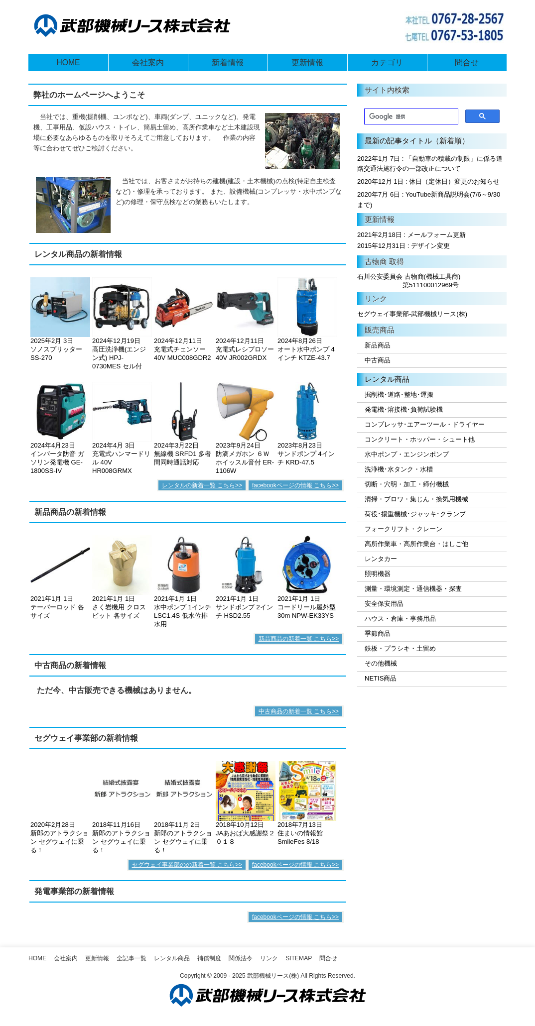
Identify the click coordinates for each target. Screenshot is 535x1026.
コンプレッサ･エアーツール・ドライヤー (425, 424)
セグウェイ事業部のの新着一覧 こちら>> (187, 864)
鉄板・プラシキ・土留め (400, 648)
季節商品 (378, 633)
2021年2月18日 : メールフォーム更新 (411, 234)
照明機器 (378, 573)
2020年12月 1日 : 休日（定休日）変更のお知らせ (428, 181)
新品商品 (378, 345)
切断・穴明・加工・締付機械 (407, 484)
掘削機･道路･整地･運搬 (399, 394)
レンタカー (381, 559)
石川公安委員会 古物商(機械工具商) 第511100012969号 (408, 281)
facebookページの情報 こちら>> (295, 485)
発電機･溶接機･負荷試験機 (404, 409)
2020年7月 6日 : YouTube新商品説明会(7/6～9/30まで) (428, 200)
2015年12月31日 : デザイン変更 (403, 245)
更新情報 (307, 62)
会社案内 (148, 62)
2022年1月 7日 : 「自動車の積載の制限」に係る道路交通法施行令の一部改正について (430, 164)
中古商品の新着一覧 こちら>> (299, 711)
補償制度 (209, 958)
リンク (269, 958)
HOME (68, 62)
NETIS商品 (381, 678)
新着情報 (228, 62)
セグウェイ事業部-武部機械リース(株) (412, 314)
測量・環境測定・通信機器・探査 (413, 588)
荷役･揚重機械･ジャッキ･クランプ (415, 514)
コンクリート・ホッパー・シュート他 (420, 439)
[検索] (410, 117)
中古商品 (378, 360)
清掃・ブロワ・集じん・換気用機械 (416, 499)
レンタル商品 (387, 379)
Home (37, 958)
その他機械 (381, 663)
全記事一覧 (131, 958)
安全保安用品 (384, 603)
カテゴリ (387, 62)
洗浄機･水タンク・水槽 (399, 469)
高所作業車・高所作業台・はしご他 (416, 544)
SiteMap (298, 958)
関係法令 (241, 958)
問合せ (467, 62)
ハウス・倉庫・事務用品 (400, 618)
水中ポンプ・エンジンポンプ (407, 454)
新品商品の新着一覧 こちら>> (299, 638)
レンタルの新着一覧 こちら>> (202, 485)
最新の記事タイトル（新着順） (417, 140)
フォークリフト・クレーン (403, 529)
